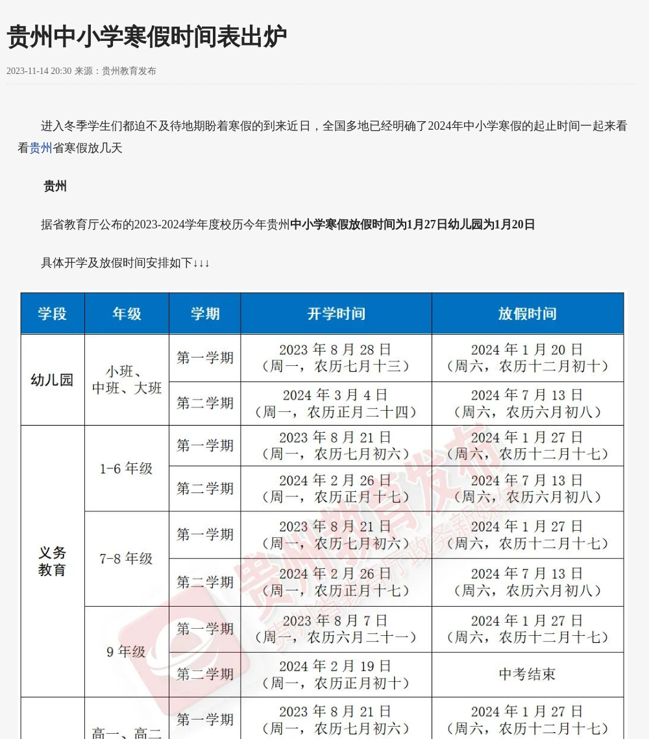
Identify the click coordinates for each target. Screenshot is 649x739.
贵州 (41, 147)
